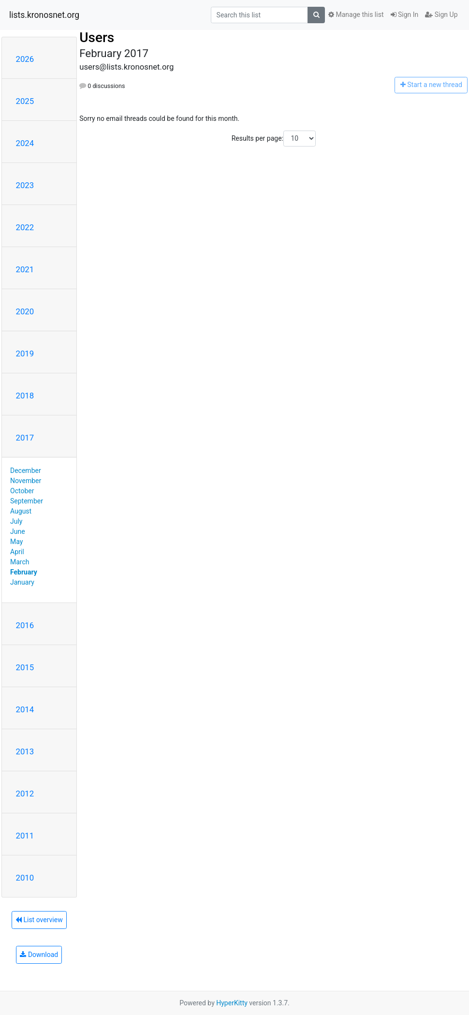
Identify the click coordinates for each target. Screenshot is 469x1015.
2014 (25, 709)
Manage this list (355, 14)
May (16, 541)
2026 (25, 59)
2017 (25, 437)
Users (96, 37)
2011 (25, 835)
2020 (25, 311)
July (16, 521)
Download (39, 954)
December (25, 470)
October (22, 491)
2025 (25, 101)
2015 (25, 667)
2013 (25, 751)
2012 (25, 793)
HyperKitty (232, 1003)
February (23, 572)
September (26, 501)
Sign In (405, 14)
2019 (25, 353)
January (22, 582)
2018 (25, 395)
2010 (25, 878)
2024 (25, 143)
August (20, 511)
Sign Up (441, 14)
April (17, 552)
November (25, 481)
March (19, 562)
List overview (39, 920)
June (17, 531)
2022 (25, 227)
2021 (25, 269)
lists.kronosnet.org (44, 15)
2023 (25, 185)
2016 (25, 625)
